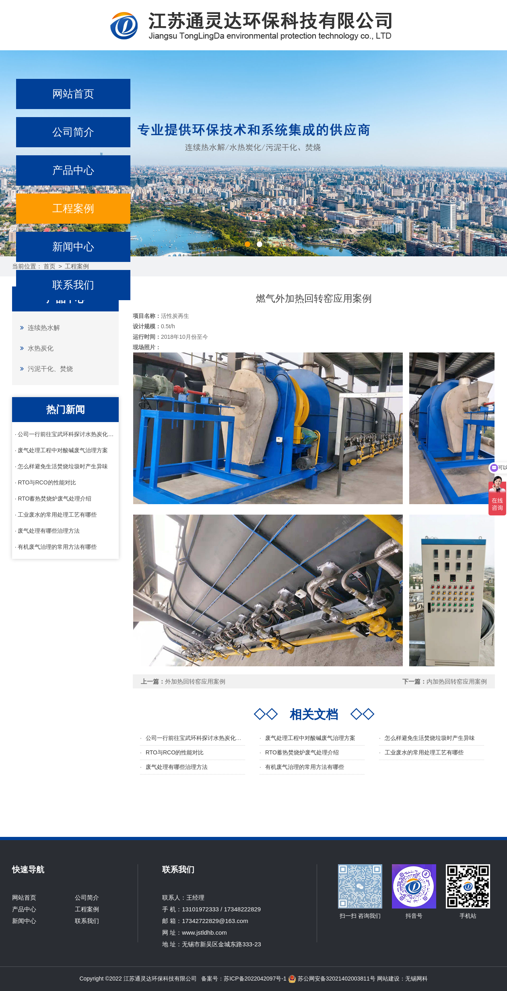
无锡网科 (416, 978)
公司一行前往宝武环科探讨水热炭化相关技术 (202, 738)
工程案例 (73, 208)
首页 (49, 266)
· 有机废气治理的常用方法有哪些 (56, 547)
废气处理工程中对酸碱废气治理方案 (310, 738)
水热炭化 (35, 348)
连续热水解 (38, 327)
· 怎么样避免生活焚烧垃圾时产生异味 (61, 466)
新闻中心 (73, 247)
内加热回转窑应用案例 (457, 681)
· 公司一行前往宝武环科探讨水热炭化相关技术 (65, 434)
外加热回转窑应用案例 (195, 681)
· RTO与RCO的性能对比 (45, 482)
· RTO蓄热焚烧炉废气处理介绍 (53, 498)
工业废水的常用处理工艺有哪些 (424, 752)
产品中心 (73, 170)
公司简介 (73, 132)
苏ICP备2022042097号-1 (255, 978)
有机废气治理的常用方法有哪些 (304, 767)
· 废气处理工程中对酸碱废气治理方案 (61, 450)
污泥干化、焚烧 (44, 368)
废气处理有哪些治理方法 (177, 767)
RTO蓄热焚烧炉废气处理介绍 (302, 752)
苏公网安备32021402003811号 (331, 978)
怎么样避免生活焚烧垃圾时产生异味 (430, 738)
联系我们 (73, 285)
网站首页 (73, 94)
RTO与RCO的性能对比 (175, 752)
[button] (247, 244)
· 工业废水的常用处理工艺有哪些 (56, 514)
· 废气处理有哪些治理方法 (47, 530)
